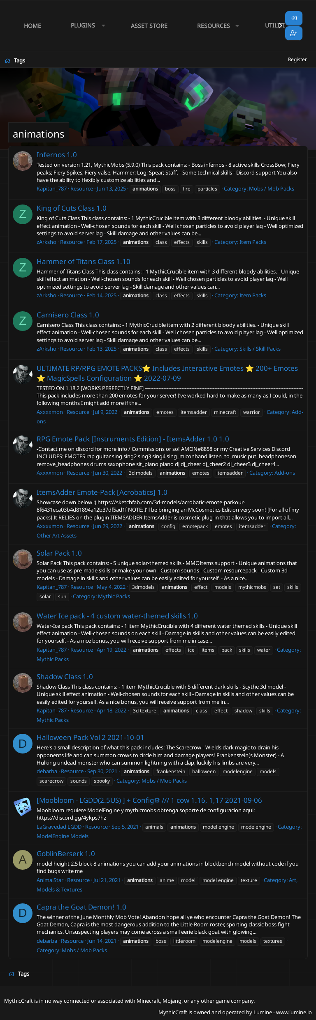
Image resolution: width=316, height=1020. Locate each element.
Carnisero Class (62, 314)
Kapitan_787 (52, 188)
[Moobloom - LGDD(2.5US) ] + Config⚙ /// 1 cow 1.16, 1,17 (130, 800)
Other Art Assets (57, 535)
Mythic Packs (114, 596)
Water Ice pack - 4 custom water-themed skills (111, 615)
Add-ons (284, 472)
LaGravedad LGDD (59, 826)
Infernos (51, 154)
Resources (213, 26)
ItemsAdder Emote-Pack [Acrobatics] (96, 492)
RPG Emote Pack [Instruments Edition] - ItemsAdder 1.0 (127, 438)
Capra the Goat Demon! (75, 907)
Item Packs (252, 242)
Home (32, 26)
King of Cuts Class (66, 208)
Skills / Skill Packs (260, 348)
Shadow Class (59, 676)
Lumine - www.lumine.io (282, 1012)
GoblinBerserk (60, 853)
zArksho (46, 242)
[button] (86, 25)
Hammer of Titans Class (75, 261)
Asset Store (149, 26)
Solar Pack (53, 553)
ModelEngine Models (62, 836)
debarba (47, 771)
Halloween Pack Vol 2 (71, 737)
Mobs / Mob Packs (271, 188)
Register (297, 59)
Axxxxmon (50, 412)
